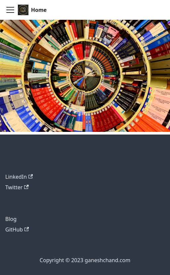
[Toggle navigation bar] (10, 10)
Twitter (17, 187)
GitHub (17, 229)
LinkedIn (19, 176)
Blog (11, 219)
